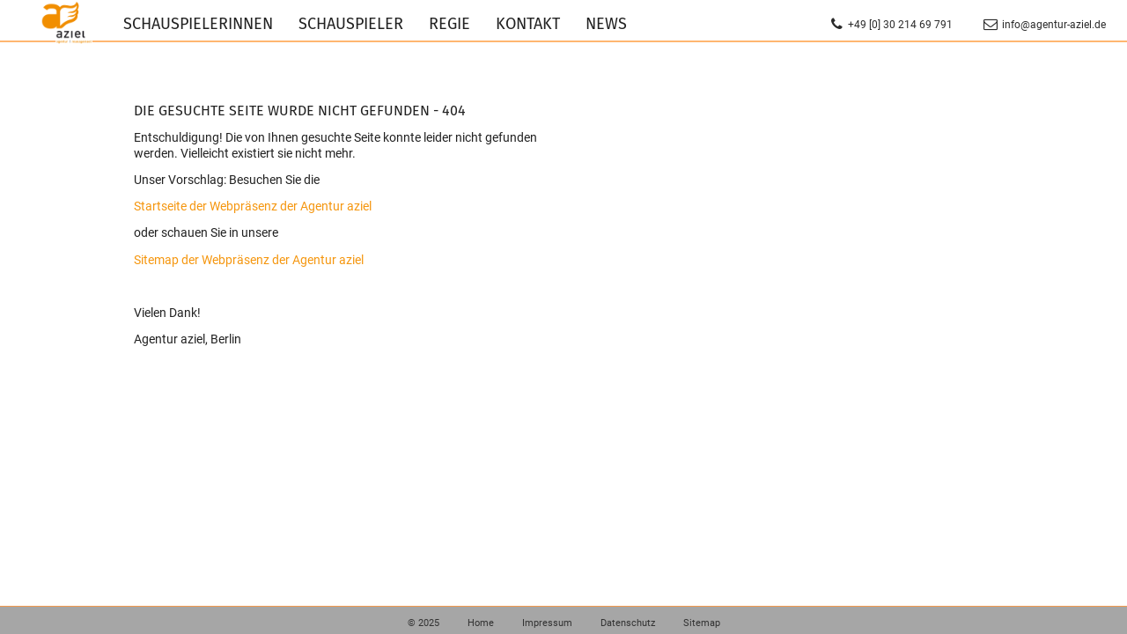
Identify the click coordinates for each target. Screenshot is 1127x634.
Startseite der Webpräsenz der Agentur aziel (253, 206)
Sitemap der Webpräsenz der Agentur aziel (249, 260)
